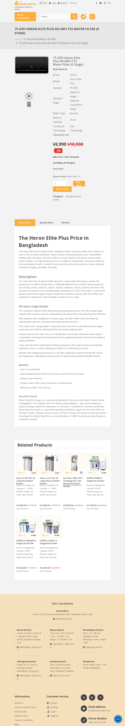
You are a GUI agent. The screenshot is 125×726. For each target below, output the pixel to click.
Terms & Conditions (24, 720)
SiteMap (52, 707)
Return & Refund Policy (25, 707)
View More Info (61, 134)
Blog (43, 3)
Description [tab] (25, 222)
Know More (58, 168)
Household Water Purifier (41, 39)
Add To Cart (62, 189)
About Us (19, 703)
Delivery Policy (21, 716)
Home (18, 39)
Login (53, 3)
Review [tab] (65, 222)
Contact (73, 3)
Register (64, 3)
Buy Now (79, 183)
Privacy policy (21, 711)
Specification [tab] (46, 222)
